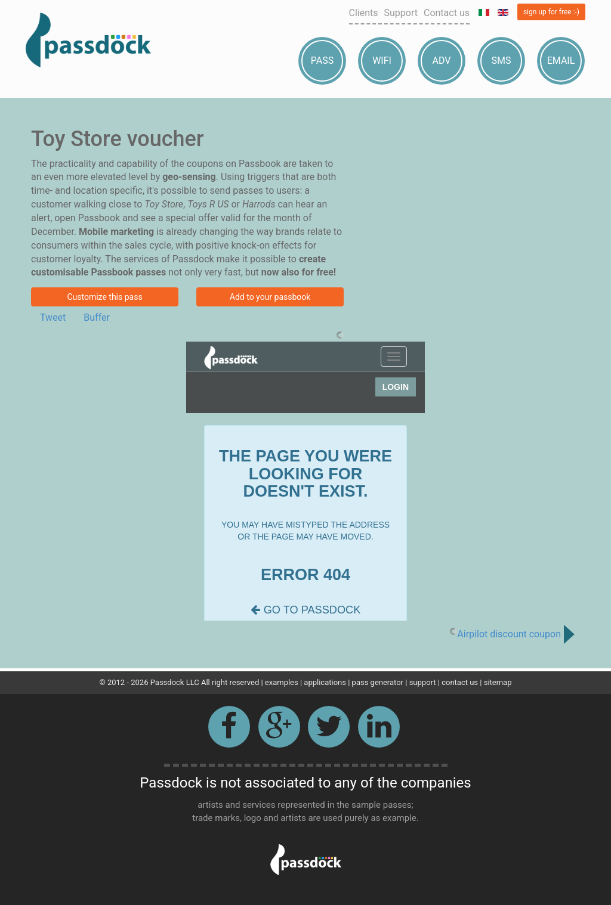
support (422, 682)
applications (325, 682)
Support (401, 12)
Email (561, 60)
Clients (363, 12)
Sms (501, 60)
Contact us (447, 12)
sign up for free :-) (551, 12)
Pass (322, 60)
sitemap (498, 682)
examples (281, 682)
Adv (442, 60)
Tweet (53, 317)
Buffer (97, 317)
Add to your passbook (270, 297)
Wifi (381, 60)
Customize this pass (104, 297)
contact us (460, 682)
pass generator (377, 682)
